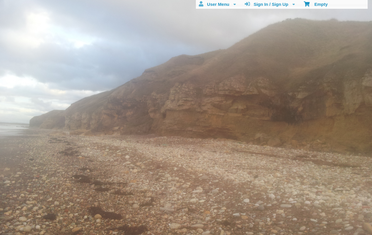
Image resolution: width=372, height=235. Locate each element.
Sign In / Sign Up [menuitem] (270, 4)
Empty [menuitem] (316, 4)
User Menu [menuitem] (217, 4)
